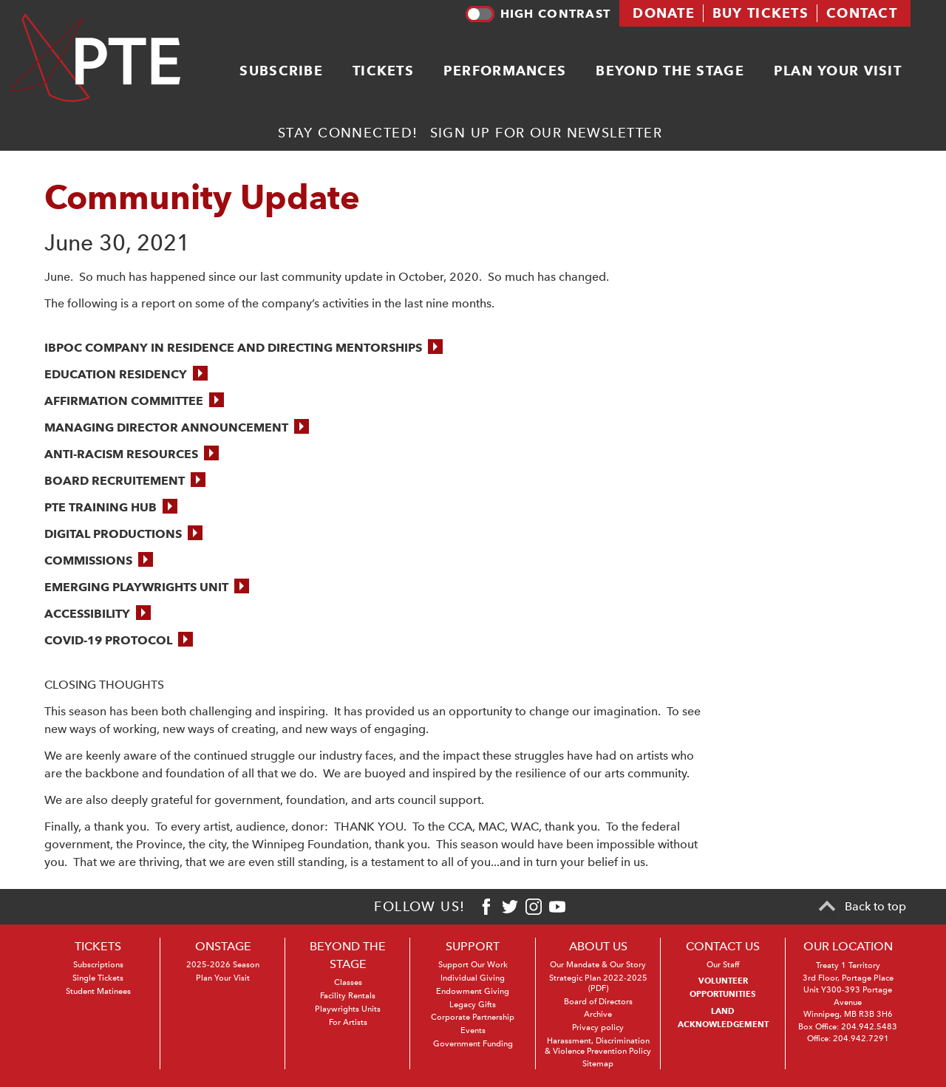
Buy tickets (760, 13)
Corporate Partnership (472, 1017)
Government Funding (473, 1044)
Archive (598, 1014)
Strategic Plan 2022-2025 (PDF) (598, 983)
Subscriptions (98, 965)
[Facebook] (486, 907)
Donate (664, 13)
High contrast (538, 14)
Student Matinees (98, 991)
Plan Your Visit (223, 978)
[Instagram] (533, 907)
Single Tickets (97, 978)
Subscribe (281, 70)
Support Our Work (473, 965)
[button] (243, 348)
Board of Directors (598, 1001)
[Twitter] (510, 907)
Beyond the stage (669, 70)
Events (473, 1030)
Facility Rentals (347, 996)
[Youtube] (557, 907)
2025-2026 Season (222, 965)
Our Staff (723, 965)
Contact (861, 13)
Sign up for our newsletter (546, 132)
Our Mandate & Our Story (598, 965)
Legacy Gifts (472, 1004)
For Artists (348, 1022)
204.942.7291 (861, 1038)
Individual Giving (472, 978)
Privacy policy (598, 1027)
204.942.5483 (869, 1027)
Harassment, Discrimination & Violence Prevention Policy (598, 1046)
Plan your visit (838, 70)
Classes (348, 982)
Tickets (383, 70)
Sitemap (597, 1064)
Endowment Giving (472, 991)
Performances (504, 70)
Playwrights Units (348, 1009)
